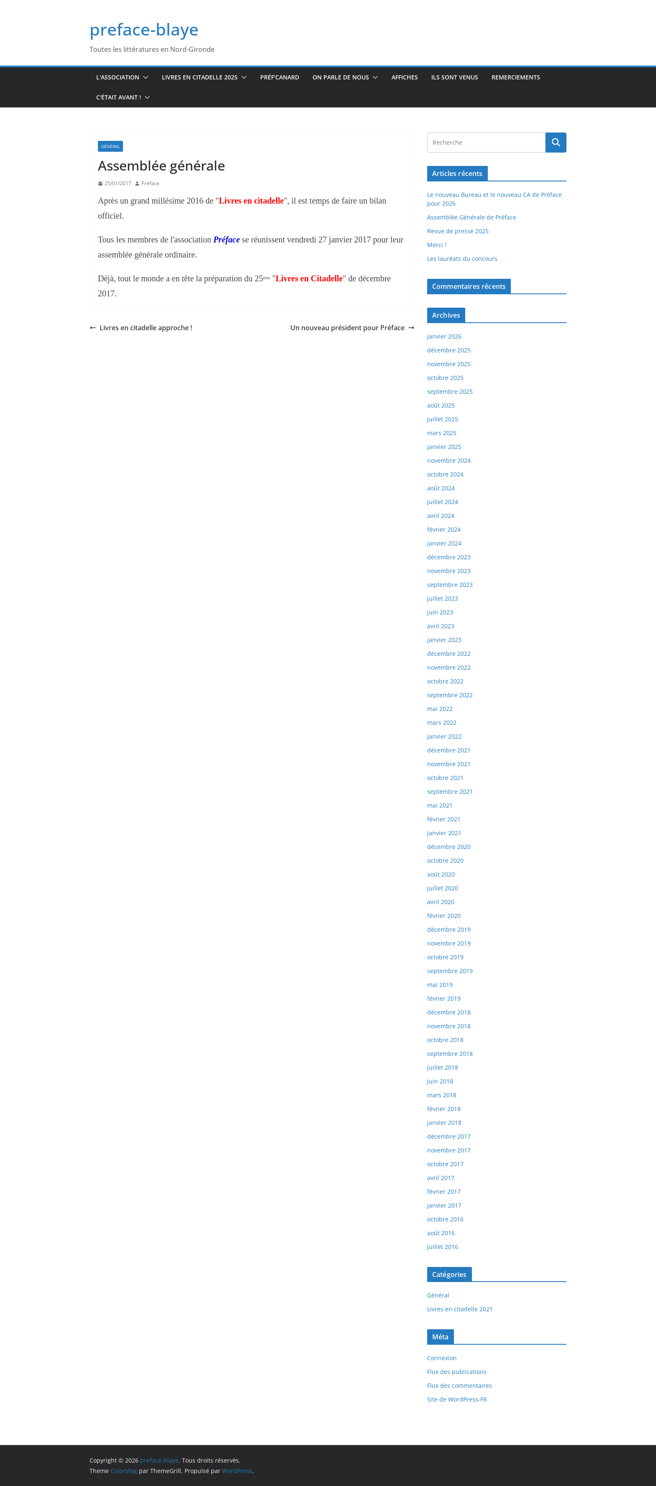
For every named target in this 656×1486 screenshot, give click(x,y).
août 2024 (441, 488)
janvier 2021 (444, 833)
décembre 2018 (449, 1012)
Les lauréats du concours (462, 259)
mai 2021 (440, 805)
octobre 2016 (445, 1219)
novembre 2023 (449, 571)
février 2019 (444, 998)
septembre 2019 (450, 971)
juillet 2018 (442, 1067)
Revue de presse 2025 (458, 231)
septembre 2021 (450, 791)
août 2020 (441, 874)
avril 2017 (440, 1178)
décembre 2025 (449, 350)
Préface (150, 183)
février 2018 (444, 1109)
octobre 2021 (445, 778)
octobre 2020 (445, 860)
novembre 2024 (449, 460)
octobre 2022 (445, 681)
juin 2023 (440, 612)
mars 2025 (441, 433)
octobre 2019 (445, 957)
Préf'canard (279, 77)
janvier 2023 (444, 640)
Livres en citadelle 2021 (460, 1309)
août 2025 (441, 405)
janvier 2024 (444, 543)
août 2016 (441, 1233)
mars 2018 (441, 1095)
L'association (117, 77)
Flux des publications (457, 1372)
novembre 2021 (449, 764)
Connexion (442, 1358)
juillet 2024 (442, 502)
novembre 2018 (449, 1026)
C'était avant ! (118, 97)
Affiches (405, 77)
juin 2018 (440, 1081)
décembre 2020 (449, 847)
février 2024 (444, 529)
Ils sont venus (454, 77)
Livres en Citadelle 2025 (200, 77)
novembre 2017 (449, 1150)
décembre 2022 (449, 654)
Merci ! (436, 245)
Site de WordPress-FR (457, 1399)
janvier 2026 (444, 336)
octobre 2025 (445, 378)
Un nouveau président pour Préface (352, 327)
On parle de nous (341, 77)
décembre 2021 (449, 750)
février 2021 (444, 819)
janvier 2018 (444, 1123)
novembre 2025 (449, 364)
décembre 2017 (449, 1136)
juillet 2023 (442, 598)
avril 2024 (440, 516)
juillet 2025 (442, 419)
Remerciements (516, 77)
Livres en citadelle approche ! (141, 327)
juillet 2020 (442, 888)
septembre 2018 (450, 1054)
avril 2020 (440, 902)
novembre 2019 (449, 943)
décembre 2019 (449, 929)
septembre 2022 (450, 695)
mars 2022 (441, 722)
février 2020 (444, 916)
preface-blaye (144, 29)
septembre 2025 (450, 391)
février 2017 (444, 1191)
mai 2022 (440, 709)
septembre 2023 (450, 585)
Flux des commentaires (459, 1385)
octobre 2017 (445, 1164)
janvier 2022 (444, 736)
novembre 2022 (449, 667)
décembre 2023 (449, 557)
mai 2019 (440, 985)
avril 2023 (440, 626)
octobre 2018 (445, 1040)
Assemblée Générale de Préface (471, 217)
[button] (144, 77)
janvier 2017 (444, 1205)
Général (110, 146)
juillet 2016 (442, 1247)
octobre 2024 (445, 474)
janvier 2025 (444, 447)
